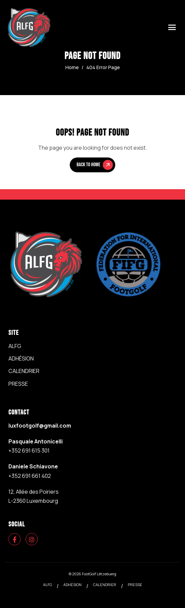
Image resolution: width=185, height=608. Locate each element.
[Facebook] (14, 539)
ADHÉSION (21, 358)
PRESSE (18, 383)
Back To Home (94, 165)
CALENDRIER (23, 371)
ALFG (14, 346)
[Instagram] (32, 539)
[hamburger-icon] (171, 27)
